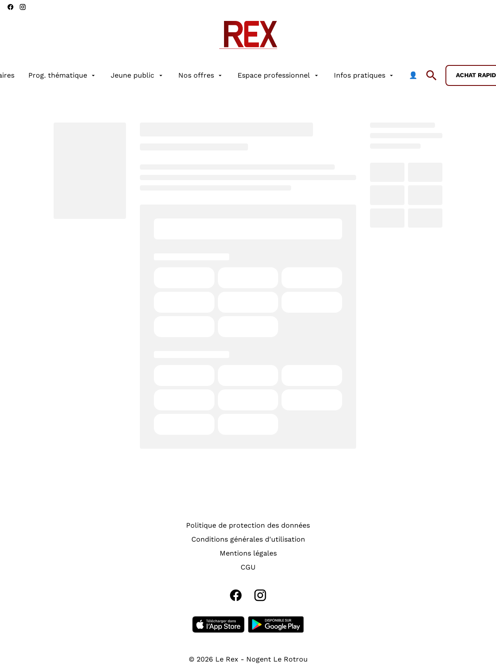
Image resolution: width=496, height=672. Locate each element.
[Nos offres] (201, 75)
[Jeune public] (137, 75)
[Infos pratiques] (364, 75)
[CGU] (248, 567)
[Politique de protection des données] (248, 525)
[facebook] (10, 6)
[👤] (413, 75)
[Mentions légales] (248, 553)
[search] (431, 75)
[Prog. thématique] (62, 75)
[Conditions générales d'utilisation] (248, 539)
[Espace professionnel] (278, 75)
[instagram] (22, 6)
